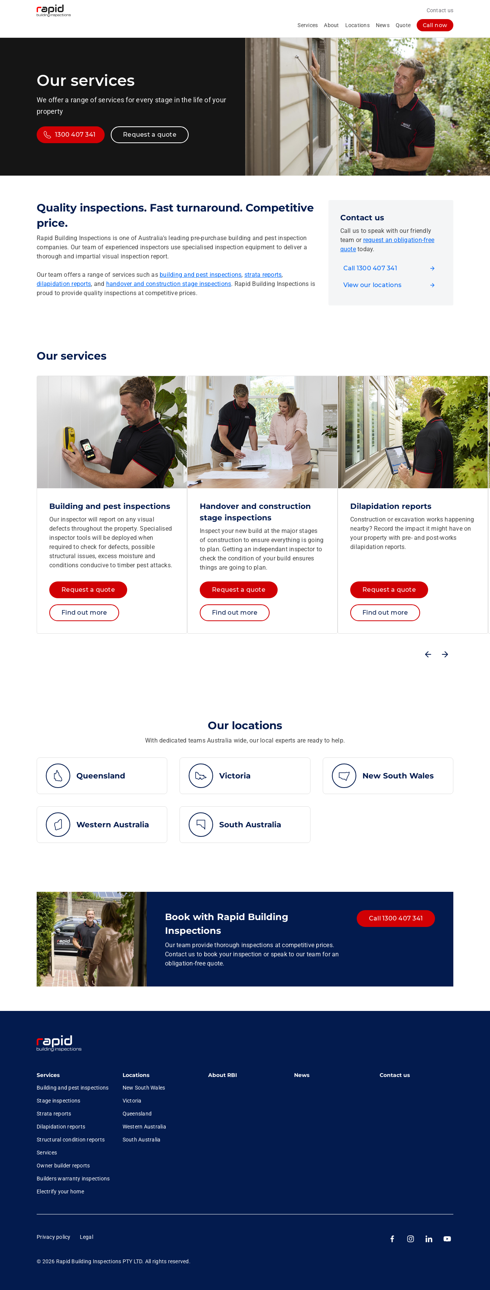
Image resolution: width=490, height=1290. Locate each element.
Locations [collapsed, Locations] (357, 25)
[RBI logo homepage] (59, 11)
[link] (61, 1044)
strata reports (263, 274)
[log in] (435, 25)
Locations (136, 1075)
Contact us (440, 10)
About (331, 25)
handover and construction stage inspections (168, 283)
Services (48, 1075)
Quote (403, 25)
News (383, 25)
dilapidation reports (64, 283)
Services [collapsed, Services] (308, 25)
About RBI (222, 1075)
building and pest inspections (200, 274)
